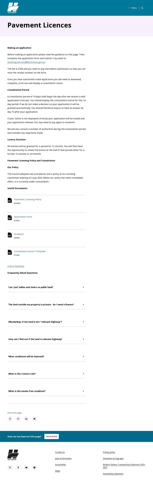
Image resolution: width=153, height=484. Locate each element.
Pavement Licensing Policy (27, 199)
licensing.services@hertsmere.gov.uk (26, 62)
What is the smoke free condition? (46, 391)
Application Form (23, 216)
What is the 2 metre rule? (46, 373)
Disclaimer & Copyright (113, 458)
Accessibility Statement (113, 473)
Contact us (60, 452)
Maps (57, 471)
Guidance (19, 234)
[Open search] (142, 8)
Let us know (51, 436)
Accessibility (60, 464)
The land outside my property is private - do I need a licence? (46, 304)
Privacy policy (109, 452)
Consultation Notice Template (29, 251)
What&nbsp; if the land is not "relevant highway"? (46, 321)
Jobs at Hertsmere (63, 458)
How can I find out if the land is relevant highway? (46, 339)
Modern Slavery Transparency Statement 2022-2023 (124, 466)
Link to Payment (15, 266)
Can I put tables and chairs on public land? (46, 287)
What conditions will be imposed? (46, 356)
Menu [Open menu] (132, 7)
